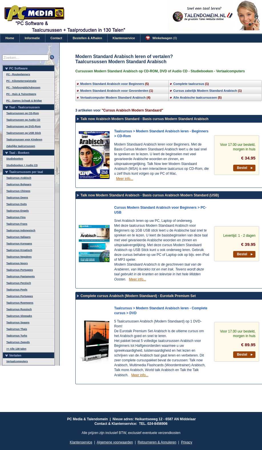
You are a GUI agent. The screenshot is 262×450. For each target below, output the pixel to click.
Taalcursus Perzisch (18, 283)
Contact (56, 38)
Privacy (186, 442)
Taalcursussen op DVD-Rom (23, 126)
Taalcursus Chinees (18, 191)
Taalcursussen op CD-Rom (22, 113)
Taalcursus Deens (17, 197)
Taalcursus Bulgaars (18, 184)
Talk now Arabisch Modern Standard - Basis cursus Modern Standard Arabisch (144, 119)
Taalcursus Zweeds (18, 342)
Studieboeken (14, 158)
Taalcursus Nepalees (19, 256)
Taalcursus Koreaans (19, 243)
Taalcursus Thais (16, 329)
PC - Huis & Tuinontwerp (21, 94)
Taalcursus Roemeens (19, 302)
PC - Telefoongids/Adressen (23, 87)
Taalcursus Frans (16, 223)
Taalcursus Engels (17, 210)
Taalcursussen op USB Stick (23, 133)
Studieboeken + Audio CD (22, 165)
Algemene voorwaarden (115, 442)
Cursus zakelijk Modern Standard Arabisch (205, 90)
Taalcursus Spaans (17, 322)
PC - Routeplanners (18, 74)
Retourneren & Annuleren (157, 442)
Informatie (32, 38)
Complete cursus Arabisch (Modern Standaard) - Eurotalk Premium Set (138, 296)
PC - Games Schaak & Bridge (24, 100)
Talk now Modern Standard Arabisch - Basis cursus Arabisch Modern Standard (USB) (149, 195)
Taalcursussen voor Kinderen (24, 139)
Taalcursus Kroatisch (19, 250)
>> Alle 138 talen (16, 348)
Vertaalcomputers (17, 361)
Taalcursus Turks (16, 335)
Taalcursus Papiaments (20, 276)
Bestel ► (245, 168)
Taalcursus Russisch (19, 309)
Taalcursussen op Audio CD (23, 119)
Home (9, 38)
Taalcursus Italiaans (18, 237)
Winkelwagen (161, 38)
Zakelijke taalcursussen (20, 146)
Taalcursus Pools (16, 289)
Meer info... (124, 179)
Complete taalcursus (188, 83)
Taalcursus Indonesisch (20, 230)
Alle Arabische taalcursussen (195, 97)
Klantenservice (124, 38)
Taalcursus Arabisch (18, 177)
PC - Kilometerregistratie (21, 80)
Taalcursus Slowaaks (19, 315)
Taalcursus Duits (16, 204)
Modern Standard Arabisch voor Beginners (112, 83)
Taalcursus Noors (17, 263)
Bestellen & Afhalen (87, 38)
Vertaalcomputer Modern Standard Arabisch (113, 97)
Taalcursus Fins (16, 217)
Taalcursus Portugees (19, 269)
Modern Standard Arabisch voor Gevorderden (114, 90)
